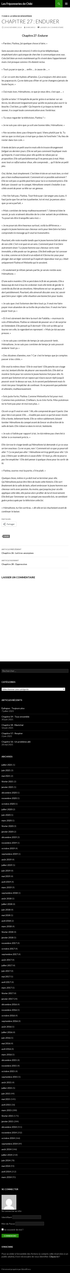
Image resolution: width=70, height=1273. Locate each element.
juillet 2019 (7, 865)
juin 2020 (6, 815)
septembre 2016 (10, 1021)
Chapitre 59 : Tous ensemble (15, 716)
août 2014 (6, 1149)
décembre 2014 (9, 1127)
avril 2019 (6, 881)
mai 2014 (6, 1166)
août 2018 (6, 898)
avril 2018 (6, 920)
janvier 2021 (7, 787)
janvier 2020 (7, 831)
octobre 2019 (8, 848)
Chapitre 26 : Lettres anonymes (35, 550)
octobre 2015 (8, 1071)
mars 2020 (7, 820)
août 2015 (6, 1082)
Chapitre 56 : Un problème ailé (16, 741)
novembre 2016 (9, 1010)
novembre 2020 (9, 798)
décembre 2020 (9, 792)
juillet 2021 (7, 764)
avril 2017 (6, 982)
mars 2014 (7, 1177)
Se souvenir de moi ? (12, 1229)
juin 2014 (6, 1160)
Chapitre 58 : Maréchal (12, 725)
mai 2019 (6, 876)
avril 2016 (6, 1049)
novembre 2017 (9, 943)
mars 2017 (7, 987)
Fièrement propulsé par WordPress (16, 1269)
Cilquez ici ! (54, 1256)
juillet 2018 (7, 904)
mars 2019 (7, 887)
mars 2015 (7, 1110)
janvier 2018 (7, 937)
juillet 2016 (7, 1032)
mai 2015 (6, 1099)
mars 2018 (7, 926)
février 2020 (7, 826)
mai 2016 (6, 1043)
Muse (6, 536)
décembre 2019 (9, 837)
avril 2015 (6, 1104)
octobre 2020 (8, 803)
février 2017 (7, 993)
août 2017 (6, 959)
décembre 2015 (9, 1060)
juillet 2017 (7, 965)
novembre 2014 (9, 1132)
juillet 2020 (7, 809)
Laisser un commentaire (52, 27)
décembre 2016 (9, 1004)
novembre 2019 (9, 842)
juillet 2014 (7, 1155)
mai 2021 (6, 776)
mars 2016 (7, 1054)
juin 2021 (6, 770)
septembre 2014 (10, 1143)
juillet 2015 (7, 1088)
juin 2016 (6, 1037)
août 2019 (6, 859)
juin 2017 (6, 971)
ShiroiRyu (30, 27)
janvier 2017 (7, 998)
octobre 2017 (8, 948)
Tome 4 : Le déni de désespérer (17, 16)
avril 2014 (6, 1171)
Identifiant (7, 1217)
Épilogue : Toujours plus (13, 708)
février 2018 (7, 932)
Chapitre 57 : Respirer (12, 733)
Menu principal (66, 3)
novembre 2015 (9, 1065)
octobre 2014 (8, 1138)
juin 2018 (6, 909)
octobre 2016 (8, 1015)
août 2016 (6, 1026)
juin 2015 (6, 1093)
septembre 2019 (10, 854)
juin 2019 (6, 870)
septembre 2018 (10, 893)
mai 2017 (6, 976)
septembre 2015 (10, 1076)
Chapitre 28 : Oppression (35, 562)
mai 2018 (6, 915)
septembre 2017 (10, 954)
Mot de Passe (8, 1223)
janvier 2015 (7, 1121)
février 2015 (7, 1115)
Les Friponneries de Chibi (17, 3)
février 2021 (7, 781)
